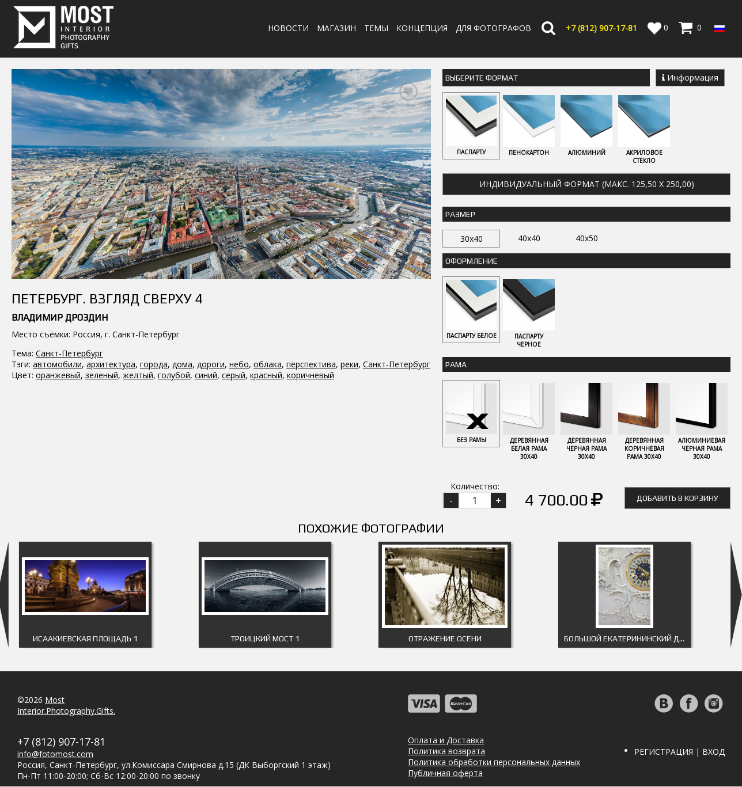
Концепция (422, 27)
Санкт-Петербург (69, 353)
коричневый (310, 375)
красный (266, 375)
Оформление (471, 260)
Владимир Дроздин (60, 317)
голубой (174, 375)
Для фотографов (493, 27)
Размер (460, 214)
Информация (690, 77)
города (154, 364)
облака (267, 364)
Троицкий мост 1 (265, 639)
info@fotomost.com (55, 754)
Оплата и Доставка (446, 740)
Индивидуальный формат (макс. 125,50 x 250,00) (586, 183)
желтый (138, 375)
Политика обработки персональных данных (494, 762)
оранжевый (58, 375)
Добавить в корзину (677, 498)
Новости (288, 27)
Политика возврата (446, 751)
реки (349, 364)
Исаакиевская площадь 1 (85, 639)
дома (182, 364)
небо (239, 364)
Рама (456, 365)
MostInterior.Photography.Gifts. (66, 706)
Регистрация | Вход (679, 752)
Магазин (336, 27)
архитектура (110, 364)
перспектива (311, 364)
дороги (211, 364)
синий (206, 375)
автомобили (57, 364)
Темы (376, 27)
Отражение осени (445, 639)
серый (233, 375)
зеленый (101, 375)
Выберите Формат (481, 77)
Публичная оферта (445, 773)
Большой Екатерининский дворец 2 (627, 639)
